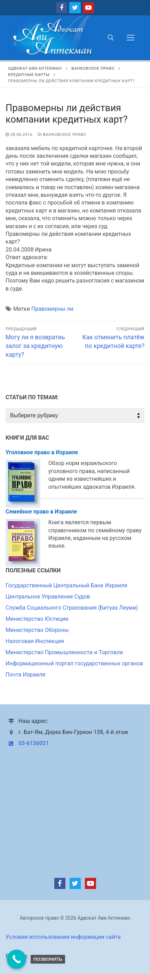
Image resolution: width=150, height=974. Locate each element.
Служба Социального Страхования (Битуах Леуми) (72, 607)
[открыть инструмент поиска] (111, 37)
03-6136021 (27, 743)
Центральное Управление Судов (48, 596)
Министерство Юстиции (37, 619)
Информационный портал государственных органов (74, 663)
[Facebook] (61, 7)
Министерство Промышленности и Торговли (64, 652)
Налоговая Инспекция (35, 641)
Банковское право (62, 134)
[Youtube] (88, 7)
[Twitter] (74, 7)
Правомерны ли (52, 309)
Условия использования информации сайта (63, 937)
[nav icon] (130, 37)
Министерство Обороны (37, 630)
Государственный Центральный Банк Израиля (66, 585)
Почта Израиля (25, 674)
